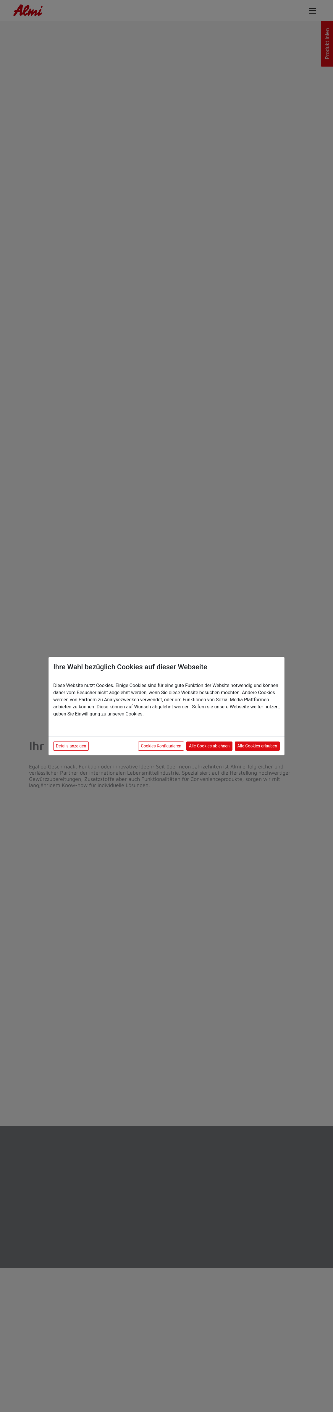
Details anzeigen (71, 746)
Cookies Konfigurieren (161, 746)
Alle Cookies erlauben (257, 746)
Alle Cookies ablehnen (209, 746)
